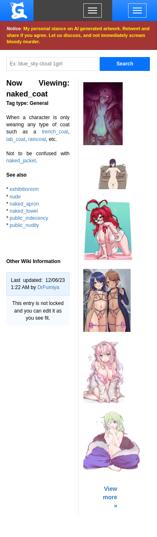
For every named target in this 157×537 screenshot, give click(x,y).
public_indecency (29, 218)
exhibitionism (24, 189)
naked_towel (24, 211)
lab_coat (15, 139)
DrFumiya (48, 287)
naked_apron (24, 204)
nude (15, 197)
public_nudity (24, 225)
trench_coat (55, 132)
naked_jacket (21, 161)
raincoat (37, 139)
